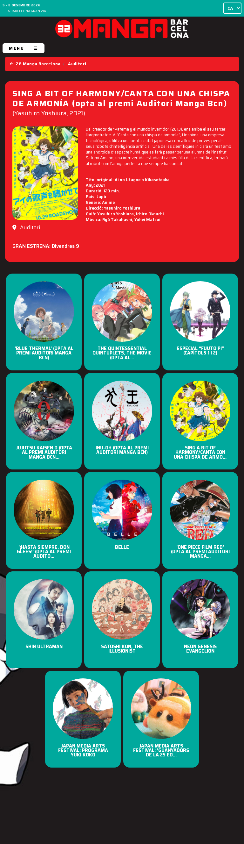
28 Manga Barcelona (35, 64)
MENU (23, 48)
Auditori (77, 64)
